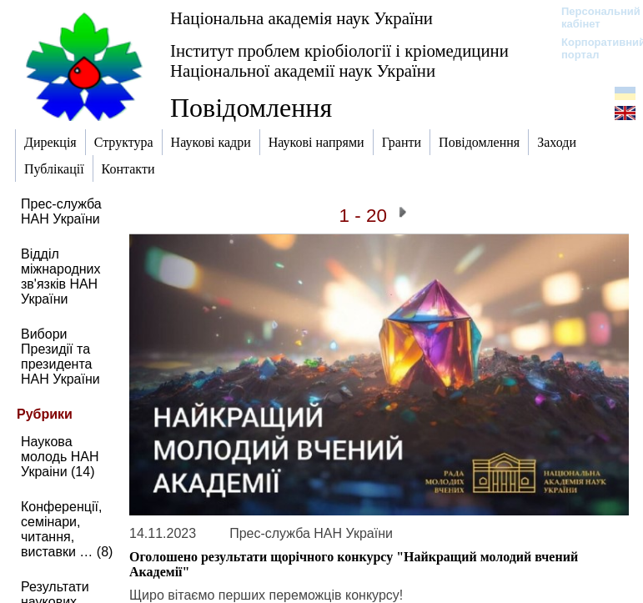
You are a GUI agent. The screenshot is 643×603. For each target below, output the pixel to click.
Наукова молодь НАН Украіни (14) (60, 457)
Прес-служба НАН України (61, 211)
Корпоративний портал (592, 48)
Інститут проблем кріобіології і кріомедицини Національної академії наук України (339, 60)
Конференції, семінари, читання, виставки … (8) (67, 529)
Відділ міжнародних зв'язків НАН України (61, 276)
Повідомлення (251, 108)
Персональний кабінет (592, 17)
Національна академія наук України (301, 18)
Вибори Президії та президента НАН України (60, 356)
